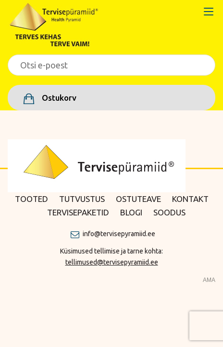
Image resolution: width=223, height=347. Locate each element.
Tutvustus (82, 198)
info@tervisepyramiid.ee (119, 234)
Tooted (31, 198)
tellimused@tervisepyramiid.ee (111, 262)
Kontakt (190, 198)
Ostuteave (138, 198)
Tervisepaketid (78, 212)
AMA (209, 280)
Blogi (131, 212)
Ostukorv (58, 97)
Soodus (169, 212)
